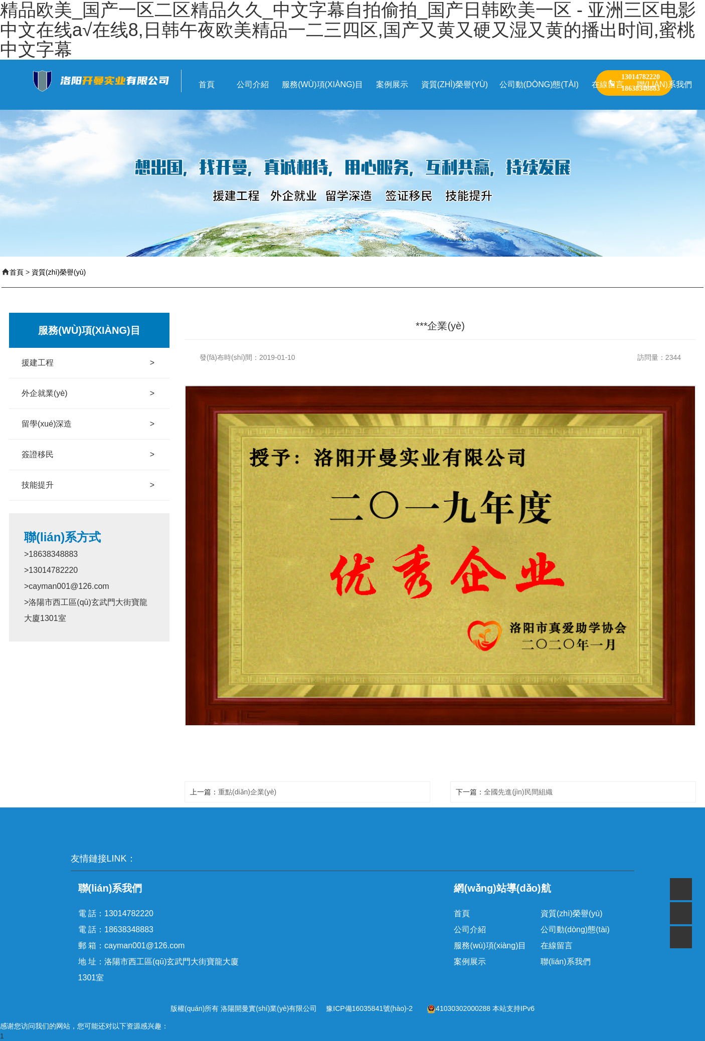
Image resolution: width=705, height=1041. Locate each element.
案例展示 (470, 961)
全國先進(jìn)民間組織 (518, 792)
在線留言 (557, 945)
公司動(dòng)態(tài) (575, 929)
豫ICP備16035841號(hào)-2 (369, 1008)
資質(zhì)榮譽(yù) (59, 272)
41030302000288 (458, 1008)
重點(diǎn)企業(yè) (247, 792)
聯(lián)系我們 (566, 961)
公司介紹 (470, 929)
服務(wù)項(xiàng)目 (490, 945)
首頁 (17, 272)
